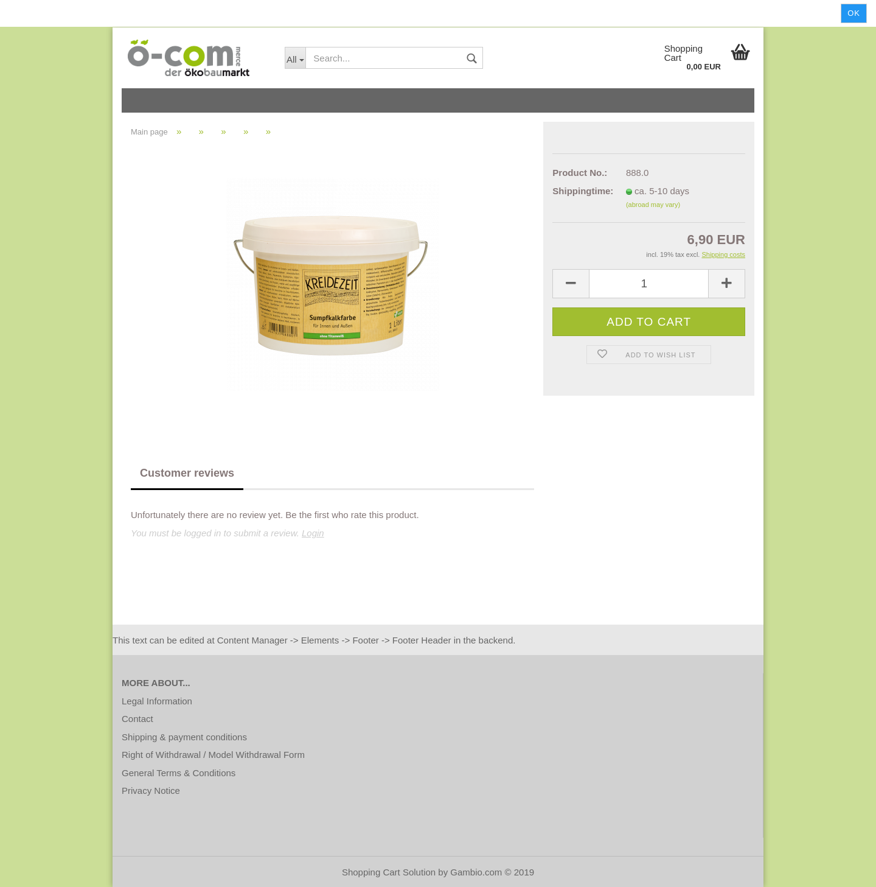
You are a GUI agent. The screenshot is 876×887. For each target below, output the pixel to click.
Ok (853, 13)
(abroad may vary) (653, 204)
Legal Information (157, 701)
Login (313, 533)
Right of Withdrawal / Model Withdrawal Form (213, 754)
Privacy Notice (151, 790)
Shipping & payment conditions (184, 737)
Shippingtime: (580, 191)
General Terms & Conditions (178, 773)
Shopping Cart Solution (389, 872)
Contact (137, 718)
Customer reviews (187, 473)
